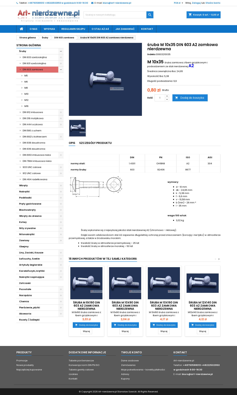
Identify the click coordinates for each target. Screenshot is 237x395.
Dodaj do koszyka (189, 98)
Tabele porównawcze (81, 360)
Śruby (22, 51)
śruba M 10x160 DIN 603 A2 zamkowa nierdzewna (164, 305)
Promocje (22, 360)
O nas (33, 29)
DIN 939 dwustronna (34, 149)
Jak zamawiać (125, 29)
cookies (73, 374)
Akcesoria (25, 313)
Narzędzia (25, 295)
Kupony (125, 378)
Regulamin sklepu (73, 29)
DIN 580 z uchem (32, 130)
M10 (26, 94)
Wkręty (23, 185)
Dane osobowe (130, 360)
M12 (26, 100)
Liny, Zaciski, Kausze (31, 252)
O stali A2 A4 (100, 29)
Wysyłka (49, 29)
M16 (26, 106)
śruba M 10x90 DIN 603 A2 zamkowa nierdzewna (125, 305)
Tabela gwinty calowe (81, 369)
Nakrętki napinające (31, 277)
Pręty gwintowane (30, 203)
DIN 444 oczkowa (33, 124)
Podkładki (25, 197)
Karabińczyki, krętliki (32, 271)
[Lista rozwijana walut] (179, 3)
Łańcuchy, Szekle (29, 258)
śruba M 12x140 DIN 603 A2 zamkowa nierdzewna (203, 305)
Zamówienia (128, 365)
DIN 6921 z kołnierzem (35, 136)
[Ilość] (160, 97)
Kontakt (147, 29)
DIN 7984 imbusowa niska (37, 161)
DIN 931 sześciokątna (34, 63)
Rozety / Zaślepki (29, 319)
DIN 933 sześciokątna (35, 57)
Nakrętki (24, 191)
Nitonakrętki (27, 234)
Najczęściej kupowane (29, 369)
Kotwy (23, 222)
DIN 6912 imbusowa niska (37, 155)
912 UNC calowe (32, 173)
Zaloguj (196, 2)
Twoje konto (131, 352)
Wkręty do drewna (30, 216)
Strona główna (28, 45)
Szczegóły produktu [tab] (95, 143)
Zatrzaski (25, 283)
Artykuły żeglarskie (30, 264)
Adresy (125, 374)
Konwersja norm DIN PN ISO (84, 365)
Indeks (151, 54)
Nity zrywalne (27, 228)
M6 (26, 81)
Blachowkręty (27, 210)
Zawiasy (24, 240)
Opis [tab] (72, 143)
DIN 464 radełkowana (35, 179)
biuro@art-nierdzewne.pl (117, 2)
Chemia (24, 301)
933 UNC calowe (32, 167)
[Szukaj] (118, 14)
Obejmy (24, 246)
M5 (26, 75)
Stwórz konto (213, 2)
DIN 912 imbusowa (33, 112)
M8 (26, 87)
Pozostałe (25, 289)
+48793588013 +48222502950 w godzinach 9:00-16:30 (58, 2)
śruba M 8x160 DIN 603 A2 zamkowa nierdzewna (86, 305)
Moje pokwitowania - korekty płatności (143, 369)
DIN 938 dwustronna (34, 142)
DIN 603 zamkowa (33, 69)
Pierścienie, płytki (29, 307)
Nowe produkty (25, 365)
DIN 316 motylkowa (33, 118)
